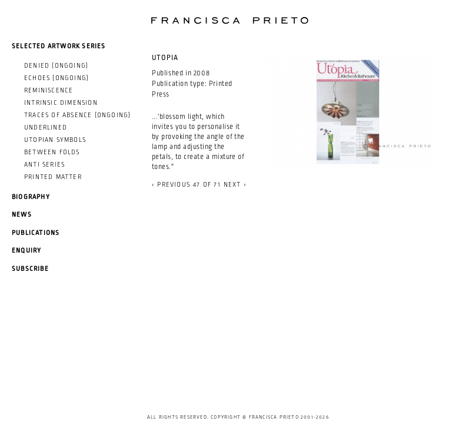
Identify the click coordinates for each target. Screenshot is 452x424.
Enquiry (26, 250)
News (22, 214)
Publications (35, 232)
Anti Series (44, 164)
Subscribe (30, 268)
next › (235, 184)
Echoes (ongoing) (56, 77)
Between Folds (52, 151)
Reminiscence (48, 90)
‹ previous (171, 184)
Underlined (45, 127)
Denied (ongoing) (56, 65)
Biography (31, 196)
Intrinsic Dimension (61, 102)
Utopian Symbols (55, 139)
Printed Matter (53, 176)
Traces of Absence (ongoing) (77, 114)
